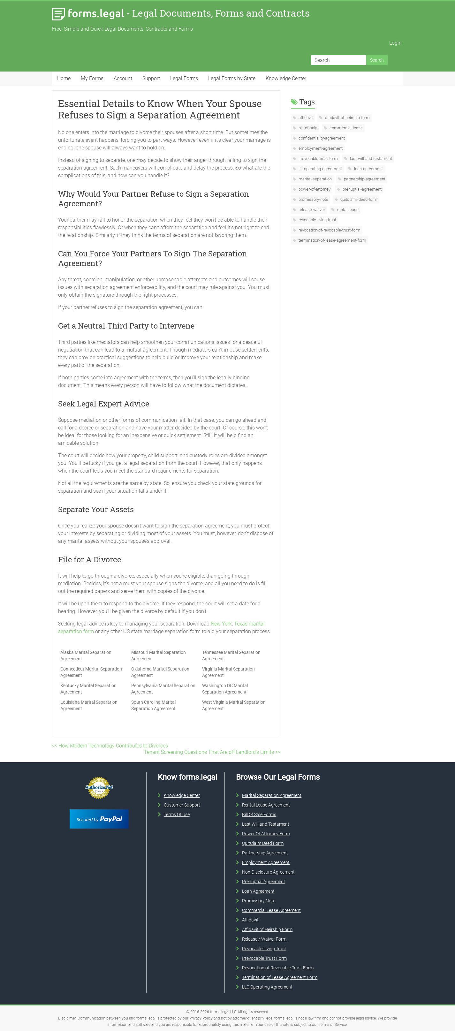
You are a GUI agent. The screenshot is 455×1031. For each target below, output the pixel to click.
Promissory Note (258, 900)
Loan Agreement (258, 891)
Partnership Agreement (265, 852)
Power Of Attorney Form (266, 833)
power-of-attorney (314, 189)
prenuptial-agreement (362, 189)
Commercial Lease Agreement (271, 910)
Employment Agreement (266, 862)
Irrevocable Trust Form (264, 958)
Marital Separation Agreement (271, 795)
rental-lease (347, 209)
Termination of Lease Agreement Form (279, 977)
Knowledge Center (286, 78)
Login (395, 43)
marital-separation (315, 179)
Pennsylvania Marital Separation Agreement (163, 688)
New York (221, 624)
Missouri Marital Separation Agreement (158, 655)
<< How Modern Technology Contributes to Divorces (110, 746)
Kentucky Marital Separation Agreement (88, 688)
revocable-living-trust (317, 219)
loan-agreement (368, 168)
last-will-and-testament (370, 158)
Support (151, 78)
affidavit (305, 117)
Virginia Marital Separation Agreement (228, 672)
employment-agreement (320, 148)
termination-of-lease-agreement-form (332, 240)
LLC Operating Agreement (267, 986)
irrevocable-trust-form (318, 158)
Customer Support (182, 804)
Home (64, 78)
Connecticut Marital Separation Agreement (91, 672)
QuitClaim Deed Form (263, 843)
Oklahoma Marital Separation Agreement (160, 672)
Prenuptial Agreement (263, 881)
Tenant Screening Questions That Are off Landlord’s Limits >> (212, 752)
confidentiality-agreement (321, 138)
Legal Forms (184, 78)
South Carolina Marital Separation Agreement (153, 705)
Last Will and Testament (265, 824)
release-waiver (311, 209)
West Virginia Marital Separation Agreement (234, 705)
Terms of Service (333, 1024)
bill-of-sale (307, 127)
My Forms (92, 78)
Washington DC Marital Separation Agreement (225, 688)
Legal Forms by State (231, 78)
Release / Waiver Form (264, 939)
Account (123, 78)
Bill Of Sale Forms (259, 814)
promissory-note (313, 199)
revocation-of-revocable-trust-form (329, 230)
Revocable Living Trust (264, 948)
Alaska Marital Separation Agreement (85, 655)
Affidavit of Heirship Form (267, 929)
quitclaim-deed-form (358, 199)
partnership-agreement (364, 179)
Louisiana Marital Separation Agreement (89, 705)
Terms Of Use (177, 814)
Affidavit (250, 919)
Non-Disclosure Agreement (268, 872)
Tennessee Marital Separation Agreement (231, 655)
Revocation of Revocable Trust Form (278, 967)
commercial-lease (346, 127)
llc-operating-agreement (320, 168)
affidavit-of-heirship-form (347, 117)
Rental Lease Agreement (266, 804)
